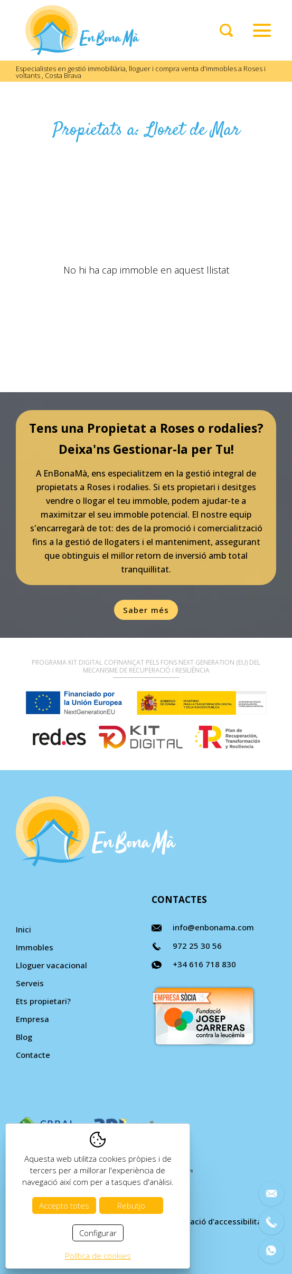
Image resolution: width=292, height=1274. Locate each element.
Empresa (32, 1019)
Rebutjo (131, 1205)
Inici (23, 929)
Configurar (98, 1233)
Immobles (34, 947)
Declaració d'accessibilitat (215, 1221)
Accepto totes (64, 1205)
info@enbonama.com (213, 927)
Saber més (146, 610)
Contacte (33, 1054)
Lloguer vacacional (51, 965)
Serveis (30, 983)
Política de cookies (98, 1255)
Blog (24, 1037)
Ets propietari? (43, 1001)
